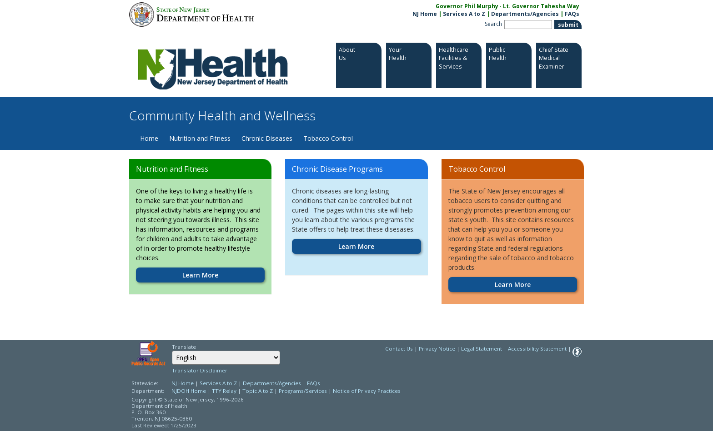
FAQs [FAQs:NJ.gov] (572, 14)
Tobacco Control (328, 138)
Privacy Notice (437, 348)
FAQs (313, 383)
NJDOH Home (188, 390)
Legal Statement (481, 348)
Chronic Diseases (266, 138)
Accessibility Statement (537, 348)
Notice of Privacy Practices (367, 390)
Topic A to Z (257, 390)
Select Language (171, 350)
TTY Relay (225, 390)
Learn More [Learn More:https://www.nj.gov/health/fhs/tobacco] (513, 284)
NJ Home (424, 14)
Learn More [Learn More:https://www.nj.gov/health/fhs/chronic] (356, 246)
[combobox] (226, 358)
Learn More (200, 275)
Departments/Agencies (525, 14)
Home (149, 138)
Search (493, 24)
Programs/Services (303, 390)
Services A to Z (464, 14)
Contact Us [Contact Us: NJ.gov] (399, 348)
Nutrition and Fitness (200, 138)
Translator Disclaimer (199, 370)
